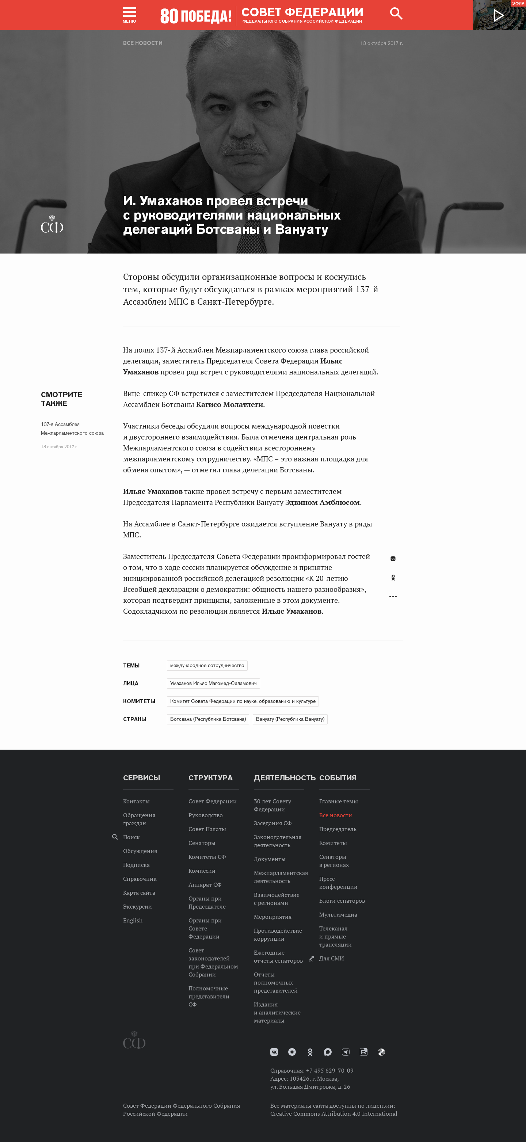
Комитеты (333, 842)
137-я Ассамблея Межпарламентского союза (72, 428)
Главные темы (338, 801)
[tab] (393, 581)
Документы (270, 859)
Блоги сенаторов (342, 900)
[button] (130, 15)
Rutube (363, 1052)
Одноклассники (393, 577)
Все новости (143, 43)
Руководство (205, 815)
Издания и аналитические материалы (277, 1012)
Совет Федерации (212, 801)
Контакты (136, 801)
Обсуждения (140, 850)
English (132, 920)
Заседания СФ (273, 823)
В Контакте (393, 558)
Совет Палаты (207, 829)
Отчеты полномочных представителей (276, 982)
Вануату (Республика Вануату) (290, 719)
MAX (328, 1052)
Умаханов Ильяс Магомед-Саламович (213, 683)
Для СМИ (331, 958)
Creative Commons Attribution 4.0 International (333, 1113)
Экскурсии (137, 906)
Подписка (136, 864)
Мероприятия (272, 916)
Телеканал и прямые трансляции (335, 936)
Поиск (131, 837)
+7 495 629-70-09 (330, 1070)
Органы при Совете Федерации (205, 928)
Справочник (140, 878)
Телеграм (346, 1052)
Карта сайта (139, 892)
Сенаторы (202, 842)
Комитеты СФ (207, 856)
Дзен (292, 1052)
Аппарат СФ (205, 884)
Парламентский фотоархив (381, 1052)
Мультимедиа (338, 914)
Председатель (338, 829)
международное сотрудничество (207, 665)
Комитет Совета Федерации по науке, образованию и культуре (243, 701)
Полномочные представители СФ (208, 996)
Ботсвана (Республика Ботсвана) (208, 719)
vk (274, 1052)
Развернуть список (393, 596)
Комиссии (202, 870)
